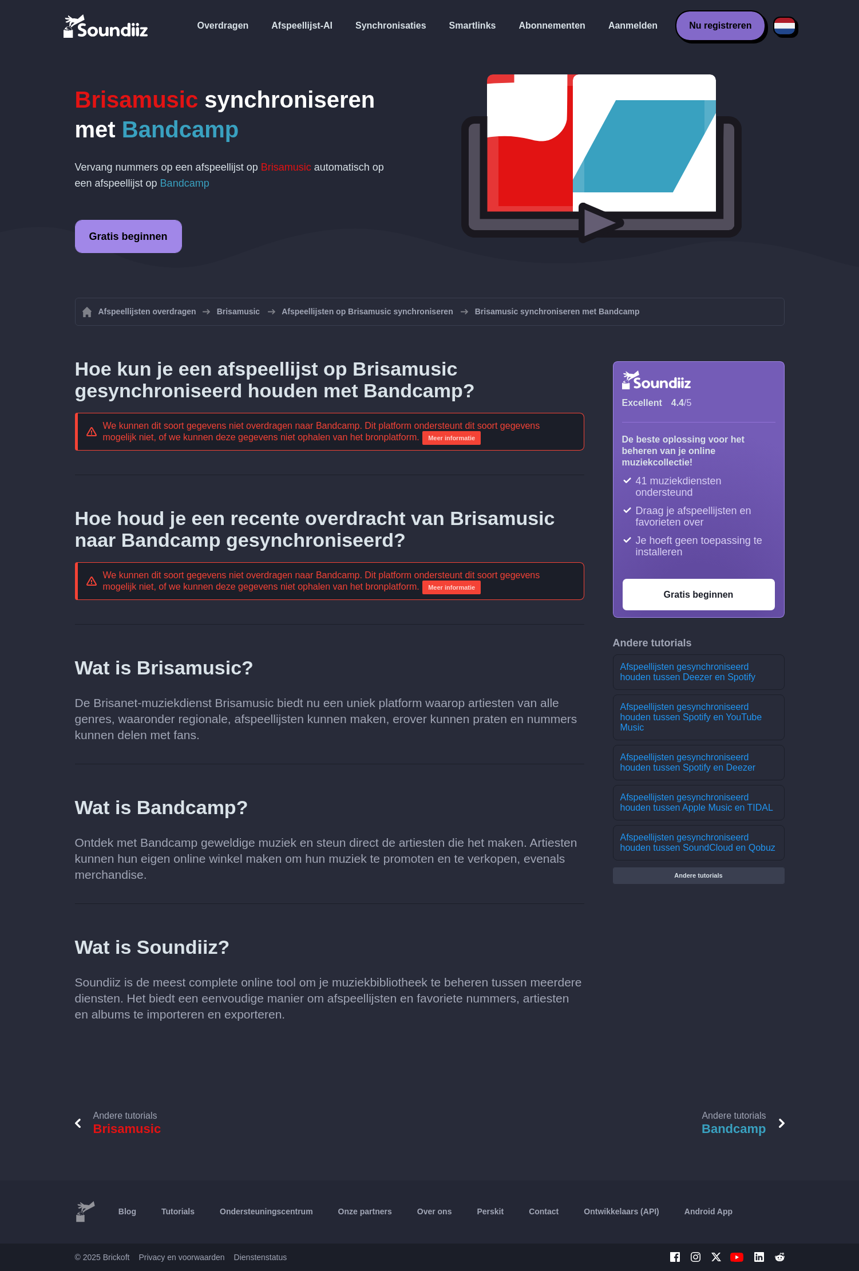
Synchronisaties (390, 25)
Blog (127, 1211)
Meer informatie (451, 438)
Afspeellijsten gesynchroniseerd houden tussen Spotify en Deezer (688, 762)
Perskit (490, 1211)
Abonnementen (551, 25)
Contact (544, 1211)
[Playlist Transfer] (106, 26)
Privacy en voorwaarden (181, 1257)
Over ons (434, 1211)
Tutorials (178, 1211)
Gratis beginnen (128, 236)
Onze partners (365, 1211)
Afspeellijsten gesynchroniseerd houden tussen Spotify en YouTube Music (691, 717)
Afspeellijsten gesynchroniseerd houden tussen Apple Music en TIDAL (696, 802)
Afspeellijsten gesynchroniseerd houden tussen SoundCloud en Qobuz (697, 842)
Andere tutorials (698, 875)
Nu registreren (720, 25)
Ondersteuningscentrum (266, 1211)
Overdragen (223, 25)
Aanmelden (633, 25)
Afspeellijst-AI (301, 25)
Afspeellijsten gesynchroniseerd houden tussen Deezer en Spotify (688, 672)
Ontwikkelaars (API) (621, 1211)
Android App (708, 1211)
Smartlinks (472, 25)
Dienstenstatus (260, 1257)
